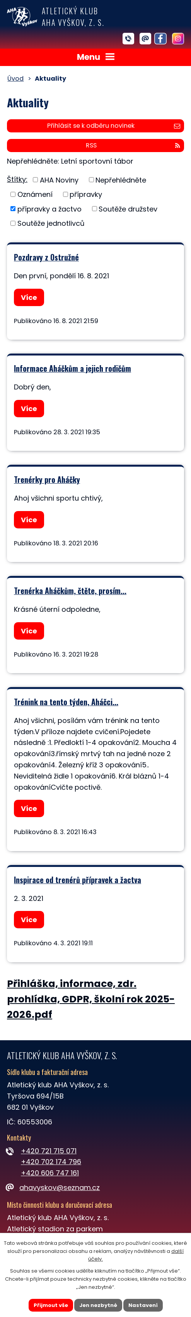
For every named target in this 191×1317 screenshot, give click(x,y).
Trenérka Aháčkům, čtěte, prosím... (70, 590)
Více (29, 297)
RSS (133, 145)
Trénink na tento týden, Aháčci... (66, 702)
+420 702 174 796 (51, 1161)
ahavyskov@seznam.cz (53, 1187)
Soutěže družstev (128, 208)
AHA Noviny (59, 180)
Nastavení (143, 1305)
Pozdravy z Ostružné (46, 257)
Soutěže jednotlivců (51, 223)
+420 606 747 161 (50, 1173)
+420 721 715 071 (49, 1151)
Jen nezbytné (98, 1305)
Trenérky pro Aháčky (47, 479)
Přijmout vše (51, 1305)
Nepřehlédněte (121, 180)
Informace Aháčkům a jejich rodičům (72, 368)
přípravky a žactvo (49, 208)
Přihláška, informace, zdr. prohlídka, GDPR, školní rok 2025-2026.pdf (91, 999)
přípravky (86, 194)
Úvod (15, 78)
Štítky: (17, 179)
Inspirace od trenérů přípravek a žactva (77, 879)
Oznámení (35, 194)
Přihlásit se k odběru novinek (113, 125)
